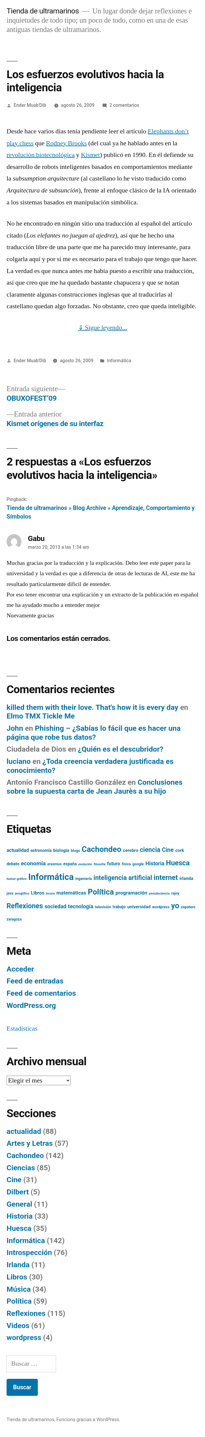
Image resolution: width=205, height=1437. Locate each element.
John (15, 728)
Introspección (29, 1252)
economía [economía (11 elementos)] (33, 863)
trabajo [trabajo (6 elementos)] (119, 906)
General (19, 1204)
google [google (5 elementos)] (138, 864)
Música (19, 1289)
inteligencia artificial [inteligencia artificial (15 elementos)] (123, 877)
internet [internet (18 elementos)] (166, 878)
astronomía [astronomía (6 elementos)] (41, 850)
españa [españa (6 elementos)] (70, 863)
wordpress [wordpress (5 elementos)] (161, 907)
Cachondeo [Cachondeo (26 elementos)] (101, 849)
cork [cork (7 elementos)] (179, 850)
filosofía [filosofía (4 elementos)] (99, 864)
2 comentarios (124, 105)
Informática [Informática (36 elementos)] (51, 877)
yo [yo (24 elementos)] (175, 905)
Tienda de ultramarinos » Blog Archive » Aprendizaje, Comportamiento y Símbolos (101, 512)
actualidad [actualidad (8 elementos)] (18, 850)
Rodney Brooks (66, 143)
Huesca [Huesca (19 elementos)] (178, 863)
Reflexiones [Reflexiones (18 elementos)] (25, 906)
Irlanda (18, 1264)
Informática (119, 360)
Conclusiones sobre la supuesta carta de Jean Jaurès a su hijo (94, 786)
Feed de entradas (35, 981)
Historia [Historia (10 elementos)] (154, 863)
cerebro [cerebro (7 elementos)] (130, 850)
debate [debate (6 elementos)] (13, 863)
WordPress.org (31, 1005)
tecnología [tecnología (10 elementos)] (80, 906)
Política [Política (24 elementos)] (101, 891)
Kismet (90, 155)
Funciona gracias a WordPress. (88, 1419)
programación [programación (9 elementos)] (131, 893)
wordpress (24, 1337)
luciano (19, 761)
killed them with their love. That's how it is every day (92, 707)
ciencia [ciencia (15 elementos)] (150, 849)
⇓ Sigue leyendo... (102, 327)
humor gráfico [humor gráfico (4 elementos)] (17, 879)
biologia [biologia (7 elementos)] (61, 850)
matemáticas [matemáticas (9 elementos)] (71, 893)
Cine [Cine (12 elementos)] (167, 850)
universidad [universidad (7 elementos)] (138, 906)
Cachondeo (25, 1155)
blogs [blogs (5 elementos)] (75, 851)
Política (19, 1301)
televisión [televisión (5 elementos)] (103, 907)
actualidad (24, 1131)
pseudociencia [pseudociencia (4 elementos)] (159, 893)
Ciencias (21, 1167)
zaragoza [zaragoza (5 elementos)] (14, 919)
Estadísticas (22, 1028)
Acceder (20, 969)
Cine (14, 1179)
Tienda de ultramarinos (43, 11)
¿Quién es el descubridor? (120, 749)
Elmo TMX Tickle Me (41, 716)
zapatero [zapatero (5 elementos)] (188, 907)
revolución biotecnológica (41, 155)
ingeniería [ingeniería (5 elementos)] (83, 879)
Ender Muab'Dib (30, 105)
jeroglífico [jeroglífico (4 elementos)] (22, 893)
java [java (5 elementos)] (10, 893)
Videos (18, 1325)
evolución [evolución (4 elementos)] (85, 864)
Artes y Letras (30, 1143)
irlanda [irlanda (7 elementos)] (186, 878)
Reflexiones (26, 1313)
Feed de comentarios (41, 993)
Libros (17, 1277)
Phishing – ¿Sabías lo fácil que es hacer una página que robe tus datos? (94, 732)
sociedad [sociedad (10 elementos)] (55, 906)
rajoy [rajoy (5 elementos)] (175, 893)
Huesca (19, 1228)
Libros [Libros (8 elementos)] (37, 893)
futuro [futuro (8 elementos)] (113, 863)
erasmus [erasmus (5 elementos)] (54, 864)
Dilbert (18, 1192)
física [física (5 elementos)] (126, 864)
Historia (20, 1216)
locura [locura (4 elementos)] (50, 893)
